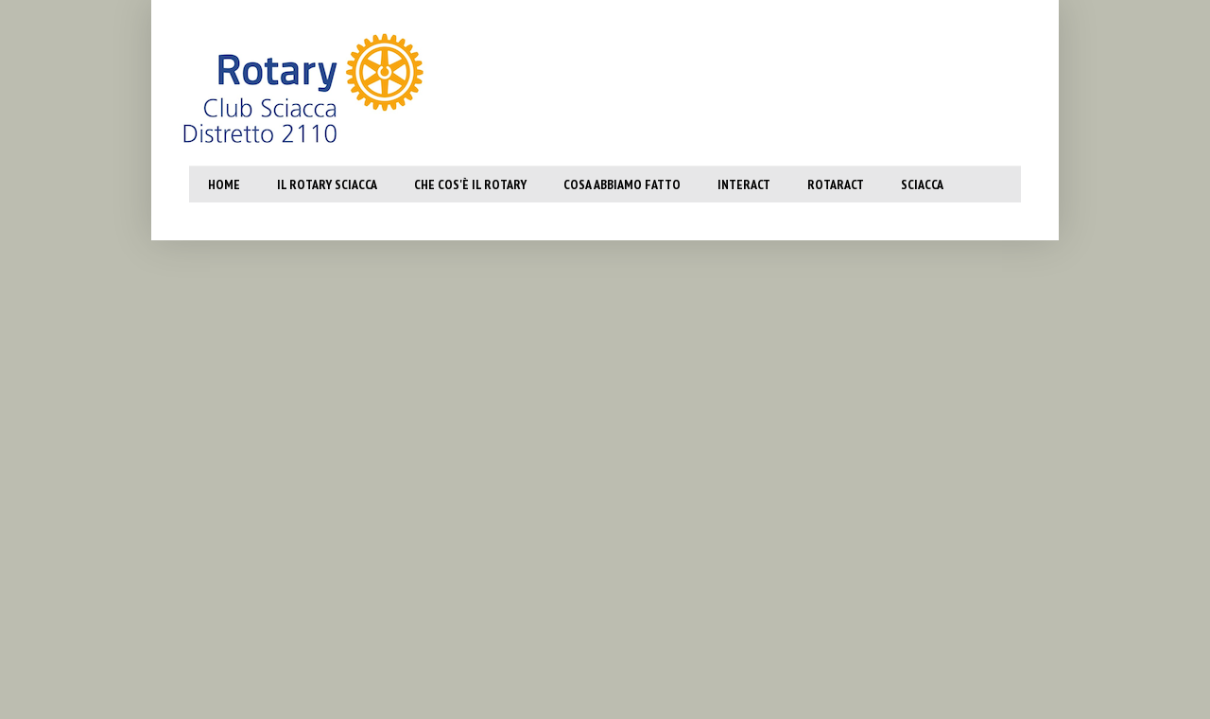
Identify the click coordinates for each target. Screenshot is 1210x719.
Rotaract (835, 184)
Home (224, 184)
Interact (743, 184)
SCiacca (922, 184)
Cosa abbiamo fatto (622, 184)
